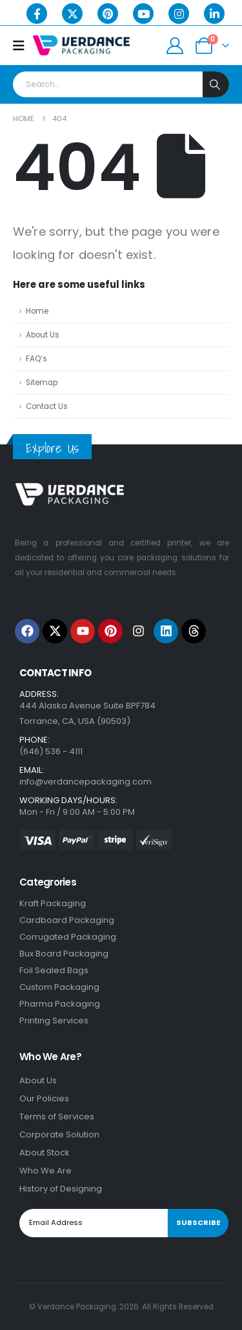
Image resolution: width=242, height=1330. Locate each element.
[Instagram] (178, 13)
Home (37, 311)
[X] (72, 13)
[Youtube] (143, 13)
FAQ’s (36, 359)
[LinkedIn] (214, 13)
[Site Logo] (81, 45)
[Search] (216, 84)
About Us (42, 335)
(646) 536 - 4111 (51, 751)
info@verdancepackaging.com (85, 781)
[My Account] (175, 45)
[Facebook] (36, 13)
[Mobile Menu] (23, 46)
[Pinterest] (107, 13)
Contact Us (47, 406)
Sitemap (41, 382)
